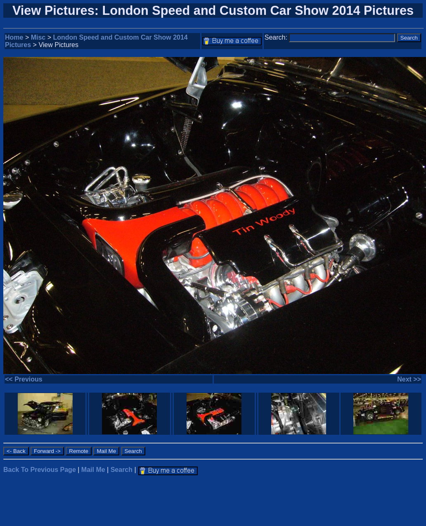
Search (122, 469)
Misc (38, 37)
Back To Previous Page (39, 469)
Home (14, 37)
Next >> (409, 379)
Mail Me (93, 469)
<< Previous (24, 379)
